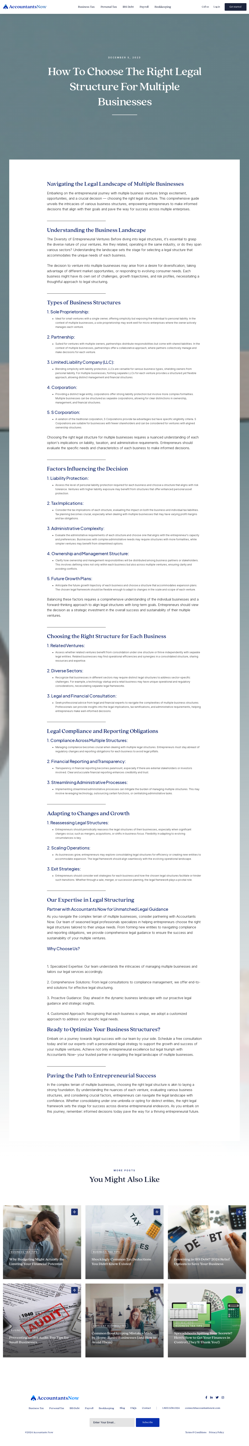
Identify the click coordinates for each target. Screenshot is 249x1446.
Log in (217, 6)
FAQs (133, 1408)
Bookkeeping (163, 7)
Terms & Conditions (195, 1432)
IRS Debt (128, 7)
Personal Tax (109, 7)
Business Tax (86, 7)
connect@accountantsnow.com (202, 1408)
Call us (205, 6)
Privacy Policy (216, 1432)
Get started (235, 6)
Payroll (144, 7)
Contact (146, 1408)
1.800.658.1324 (171, 1408)
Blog (122, 1408)
